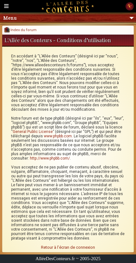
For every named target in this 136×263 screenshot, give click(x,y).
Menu (68, 18)
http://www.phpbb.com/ (50, 158)
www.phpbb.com (58, 136)
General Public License (33, 131)
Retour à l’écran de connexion (68, 247)
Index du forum (20, 30)
